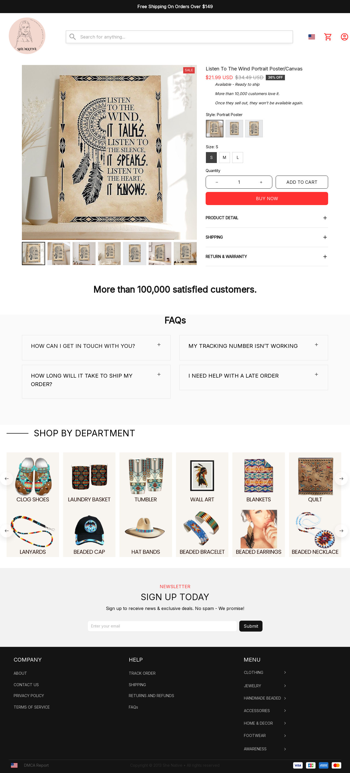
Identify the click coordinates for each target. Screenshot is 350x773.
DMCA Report (36, 756)
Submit (251, 617)
